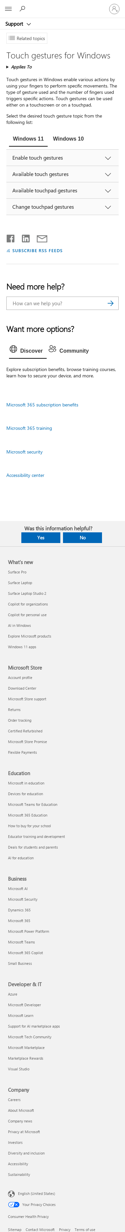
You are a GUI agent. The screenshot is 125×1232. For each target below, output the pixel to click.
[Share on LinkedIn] (23, 237)
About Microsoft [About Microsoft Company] (21, 1110)
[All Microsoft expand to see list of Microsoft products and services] (8, 9)
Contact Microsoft (40, 1229)
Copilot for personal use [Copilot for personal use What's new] (27, 614)
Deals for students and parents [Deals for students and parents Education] (33, 847)
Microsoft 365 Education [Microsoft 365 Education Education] (27, 815)
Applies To (21, 66)
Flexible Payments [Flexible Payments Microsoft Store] (22, 752)
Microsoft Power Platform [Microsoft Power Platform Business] (28, 931)
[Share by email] (39, 237)
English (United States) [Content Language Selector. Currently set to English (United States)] (36, 1193)
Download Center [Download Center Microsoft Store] (22, 688)
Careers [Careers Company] (14, 1099)
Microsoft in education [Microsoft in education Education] (26, 782)
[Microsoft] (62, 5)
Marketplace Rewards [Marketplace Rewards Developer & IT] (25, 1058)
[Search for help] (23, 8)
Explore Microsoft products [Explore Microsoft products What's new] (29, 636)
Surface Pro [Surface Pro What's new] (17, 571)
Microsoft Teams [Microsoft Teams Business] (21, 941)
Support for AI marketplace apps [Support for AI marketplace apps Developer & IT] (34, 1026)
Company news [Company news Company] (20, 1120)
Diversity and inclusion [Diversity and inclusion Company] (26, 1153)
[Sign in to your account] (114, 9)
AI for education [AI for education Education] (21, 857)
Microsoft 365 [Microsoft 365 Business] (19, 920)
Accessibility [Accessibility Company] (18, 1163)
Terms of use (85, 1229)
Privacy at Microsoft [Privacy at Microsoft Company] (24, 1131)
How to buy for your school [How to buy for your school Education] (29, 825)
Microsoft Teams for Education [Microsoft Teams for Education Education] (32, 804)
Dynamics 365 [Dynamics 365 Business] (19, 909)
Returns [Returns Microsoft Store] (14, 709)
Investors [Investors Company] (15, 1142)
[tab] (28, 140)
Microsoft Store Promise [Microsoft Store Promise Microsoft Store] (27, 741)
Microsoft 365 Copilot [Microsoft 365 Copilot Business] (25, 952)
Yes (40, 537)
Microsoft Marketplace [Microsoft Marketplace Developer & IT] (26, 1047)
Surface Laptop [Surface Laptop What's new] (20, 582)
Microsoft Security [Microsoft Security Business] (22, 899)
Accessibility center (25, 475)
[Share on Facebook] (11, 237)
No (83, 537)
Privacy (64, 1229)
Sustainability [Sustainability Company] (19, 1174)
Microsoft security (24, 452)
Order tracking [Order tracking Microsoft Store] (19, 720)
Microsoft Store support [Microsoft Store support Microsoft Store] (27, 698)
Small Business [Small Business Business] (20, 963)
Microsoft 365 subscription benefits (42, 404)
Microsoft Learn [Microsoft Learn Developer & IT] (20, 1015)
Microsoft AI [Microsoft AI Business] (18, 888)
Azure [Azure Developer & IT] (12, 994)
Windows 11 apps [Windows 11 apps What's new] (22, 646)
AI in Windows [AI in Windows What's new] (19, 625)
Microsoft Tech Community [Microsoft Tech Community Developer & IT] (29, 1036)
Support (14, 23)
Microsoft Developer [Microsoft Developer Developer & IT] (24, 1004)
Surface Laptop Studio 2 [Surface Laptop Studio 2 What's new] (27, 593)
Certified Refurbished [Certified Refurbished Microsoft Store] (25, 730)
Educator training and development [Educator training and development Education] (36, 836)
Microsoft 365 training (29, 428)
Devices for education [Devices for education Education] (25, 793)
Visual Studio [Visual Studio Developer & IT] (18, 1068)
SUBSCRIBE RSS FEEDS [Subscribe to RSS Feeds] (37, 250)
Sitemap (14, 1229)
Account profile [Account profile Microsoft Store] (20, 677)
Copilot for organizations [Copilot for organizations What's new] (28, 603)
